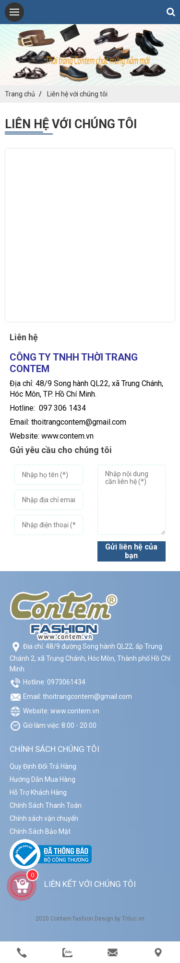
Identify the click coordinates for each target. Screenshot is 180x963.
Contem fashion (71, 918)
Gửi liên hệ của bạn (131, 551)
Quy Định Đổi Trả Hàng (43, 766)
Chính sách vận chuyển (44, 818)
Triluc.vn (133, 918)
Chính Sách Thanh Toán (46, 805)
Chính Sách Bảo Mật (40, 831)
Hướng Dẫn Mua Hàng (42, 779)
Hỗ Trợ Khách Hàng (38, 792)
